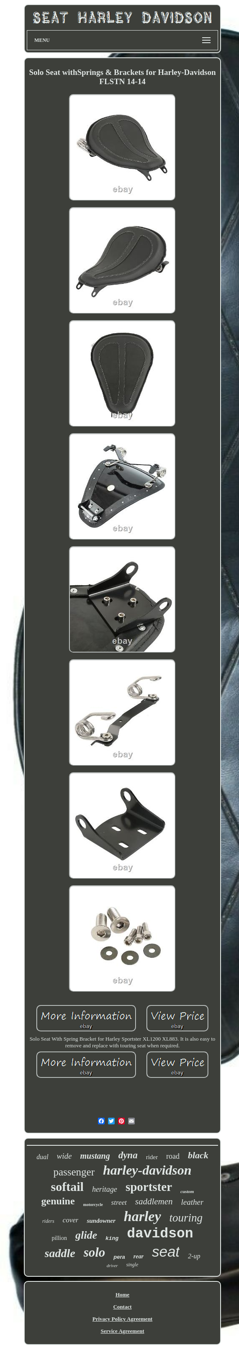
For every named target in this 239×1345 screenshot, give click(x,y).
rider (152, 1157)
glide (86, 1235)
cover (71, 1220)
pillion (59, 1238)
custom (187, 1191)
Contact (122, 1307)
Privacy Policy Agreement (122, 1319)
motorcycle (93, 1204)
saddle (60, 1253)
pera (119, 1257)
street (119, 1202)
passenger (74, 1172)
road (173, 1156)
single (132, 1265)
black (198, 1155)
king (111, 1238)
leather (192, 1202)
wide (64, 1156)
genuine (58, 1201)
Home (122, 1294)
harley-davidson (147, 1170)
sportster (149, 1186)
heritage (104, 1189)
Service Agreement (122, 1331)
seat (166, 1251)
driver (112, 1265)
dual (42, 1156)
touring (186, 1217)
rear (139, 1256)
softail (67, 1186)
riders (48, 1221)
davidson (160, 1234)
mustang (95, 1155)
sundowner (101, 1220)
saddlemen (154, 1201)
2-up (194, 1256)
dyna (128, 1155)
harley (142, 1216)
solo (94, 1252)
